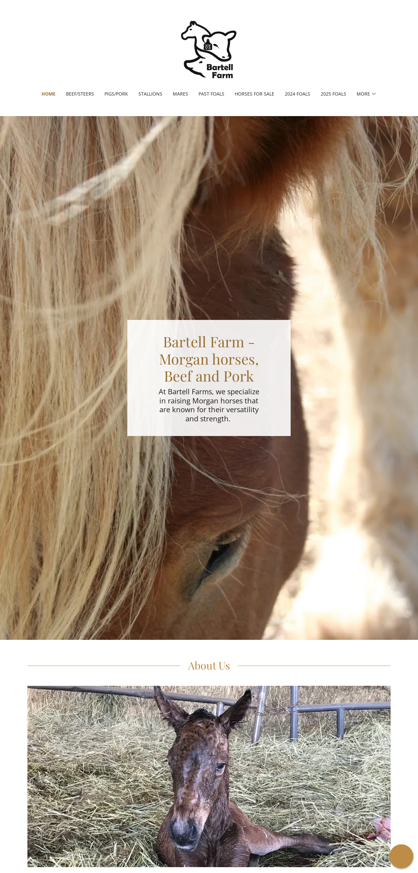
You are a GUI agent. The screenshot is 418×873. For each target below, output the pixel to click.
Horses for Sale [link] (254, 94)
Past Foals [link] (211, 94)
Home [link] (48, 94)
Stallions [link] (150, 94)
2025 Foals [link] (333, 94)
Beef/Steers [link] (80, 94)
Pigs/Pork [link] (116, 94)
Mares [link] (180, 94)
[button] (367, 94)
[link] (209, 49)
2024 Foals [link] (297, 94)
